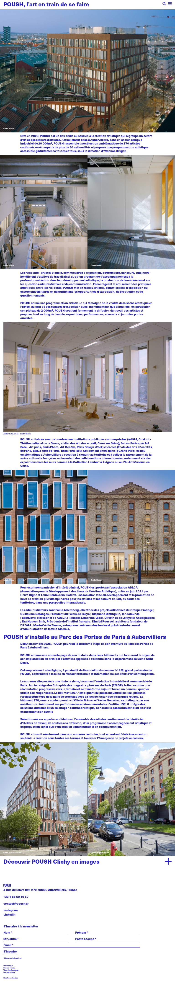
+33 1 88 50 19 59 (15, 897)
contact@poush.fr (15, 903)
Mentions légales (10, 978)
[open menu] (170, 4)
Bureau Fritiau (9, 968)
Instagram (10, 910)
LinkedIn (9, 914)
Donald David (9, 972)
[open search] (164, 4)
